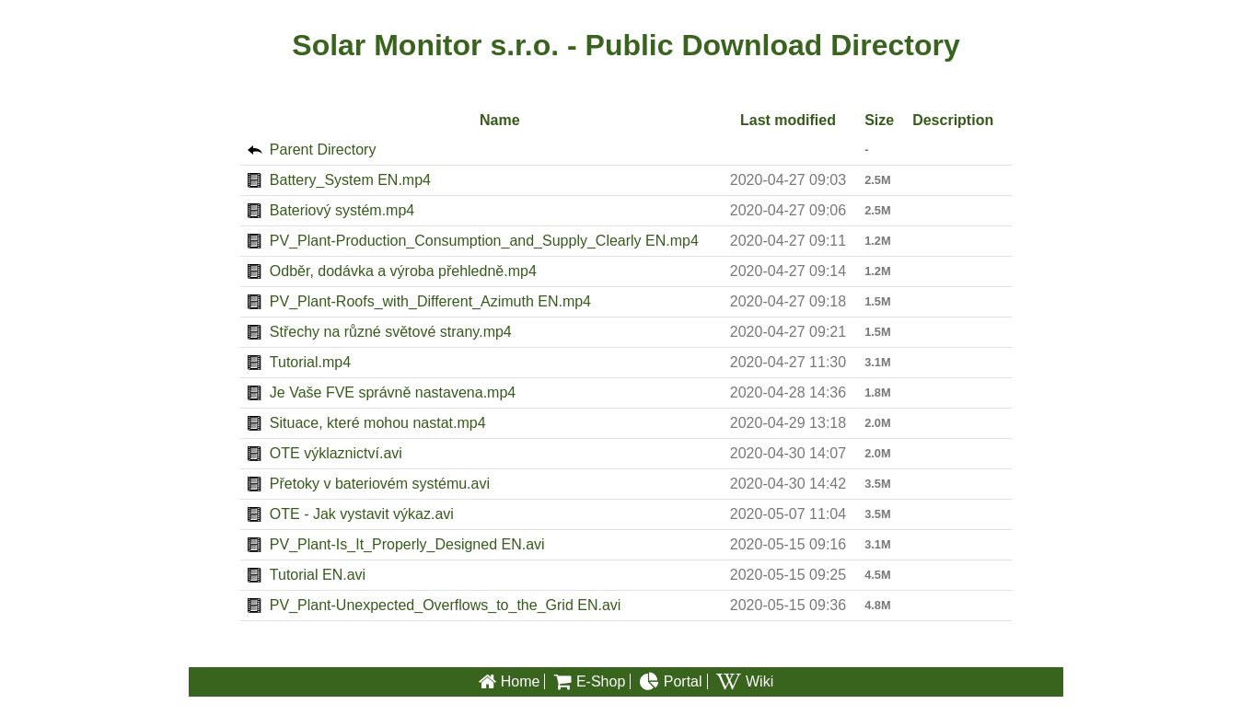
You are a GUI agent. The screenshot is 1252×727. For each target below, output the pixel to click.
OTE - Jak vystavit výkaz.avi (362, 514)
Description (952, 120)
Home (509, 682)
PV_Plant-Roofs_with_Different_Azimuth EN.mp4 (430, 301)
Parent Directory (323, 149)
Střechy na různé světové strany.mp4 (391, 332)
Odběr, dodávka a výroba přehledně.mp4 (403, 271)
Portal (671, 682)
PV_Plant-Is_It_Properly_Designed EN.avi (407, 544)
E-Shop (589, 682)
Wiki (744, 682)
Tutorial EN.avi (317, 575)
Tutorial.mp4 (310, 362)
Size (879, 120)
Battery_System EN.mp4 (350, 180)
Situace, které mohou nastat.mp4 (378, 423)
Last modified (788, 120)
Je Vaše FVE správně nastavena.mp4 (393, 392)
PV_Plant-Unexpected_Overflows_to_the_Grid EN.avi (445, 605)
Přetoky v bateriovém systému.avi (380, 483)
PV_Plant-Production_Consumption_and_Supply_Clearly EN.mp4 (484, 240)
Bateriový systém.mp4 (342, 210)
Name (500, 120)
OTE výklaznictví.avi (336, 453)
